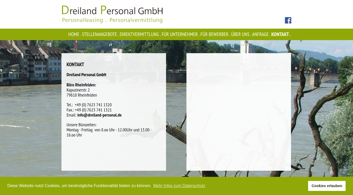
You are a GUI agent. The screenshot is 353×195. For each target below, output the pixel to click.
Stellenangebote (101, 34)
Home (75, 34)
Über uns (241, 34)
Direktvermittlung (140, 34)
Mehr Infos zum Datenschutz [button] (179, 185)
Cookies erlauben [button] (327, 186)
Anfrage (261, 34)
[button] (302, 186)
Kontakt (281, 34)
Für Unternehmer (181, 34)
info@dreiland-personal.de (99, 115)
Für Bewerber (215, 34)
